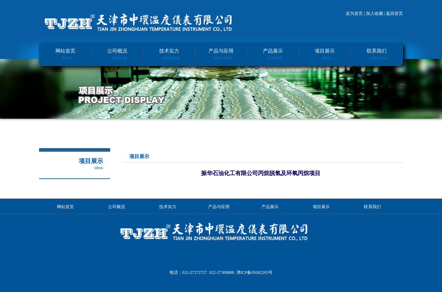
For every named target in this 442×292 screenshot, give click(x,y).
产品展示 (273, 51)
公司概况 (117, 51)
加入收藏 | (376, 13)
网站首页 (65, 51)
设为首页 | (356, 13)
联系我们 (377, 51)
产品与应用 (221, 51)
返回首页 (394, 13)
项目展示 (325, 51)
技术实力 (169, 51)
